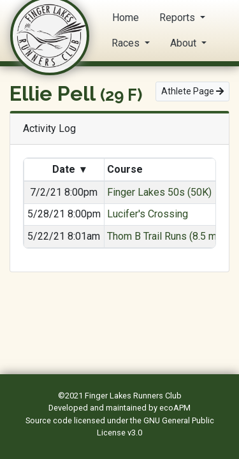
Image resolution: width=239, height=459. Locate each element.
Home (125, 17)
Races (127, 43)
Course (126, 169)
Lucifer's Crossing (147, 214)
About (184, 43)
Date (69, 169)
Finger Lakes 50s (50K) (159, 192)
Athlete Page (192, 91)
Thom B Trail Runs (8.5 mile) (169, 236)
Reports (178, 17)
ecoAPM (175, 407)
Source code (49, 420)
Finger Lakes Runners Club (133, 395)
